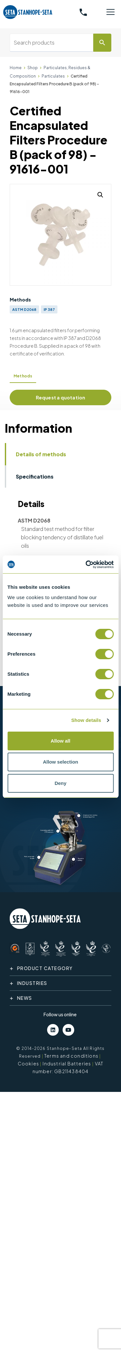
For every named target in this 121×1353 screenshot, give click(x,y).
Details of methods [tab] (41, 454)
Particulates (53, 76)
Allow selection (60, 762)
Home (16, 67)
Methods (23, 376)
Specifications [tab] (35, 476)
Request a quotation (61, 397)
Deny (60, 783)
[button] (100, 195)
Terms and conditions (71, 1056)
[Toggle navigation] (110, 12)
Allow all (60, 741)
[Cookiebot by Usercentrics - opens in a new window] (86, 564)
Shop (32, 67)
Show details (86, 720)
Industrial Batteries (67, 1063)
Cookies (28, 1063)
